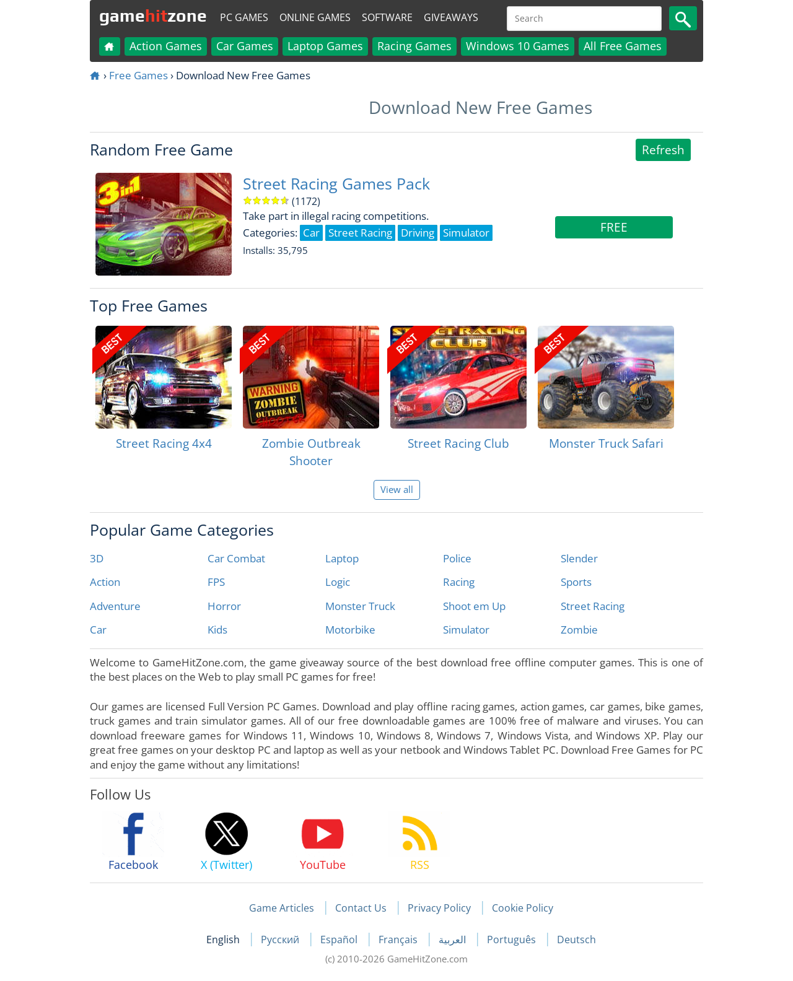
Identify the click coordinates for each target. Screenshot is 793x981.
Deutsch (576, 939)
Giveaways (451, 17)
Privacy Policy (439, 908)
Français (399, 939)
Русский (281, 939)
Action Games (165, 45)
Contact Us (361, 908)
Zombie (579, 629)
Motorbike (350, 629)
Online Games (315, 17)
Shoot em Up (474, 606)
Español (340, 939)
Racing (459, 582)
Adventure (115, 606)
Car (98, 629)
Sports (576, 582)
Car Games (244, 45)
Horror (224, 606)
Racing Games (414, 45)
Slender (579, 558)
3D (96, 558)
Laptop (342, 558)
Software (387, 17)
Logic (337, 582)
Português (512, 939)
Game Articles (281, 908)
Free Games (138, 75)
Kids (217, 629)
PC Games (244, 17)
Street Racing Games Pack (336, 183)
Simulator (466, 629)
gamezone (153, 15)
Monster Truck (360, 606)
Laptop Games (325, 45)
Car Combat (236, 558)
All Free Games (623, 45)
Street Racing (592, 606)
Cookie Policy (522, 908)
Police (457, 558)
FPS (216, 582)
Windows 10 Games (517, 45)
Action (105, 582)
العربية (453, 939)
